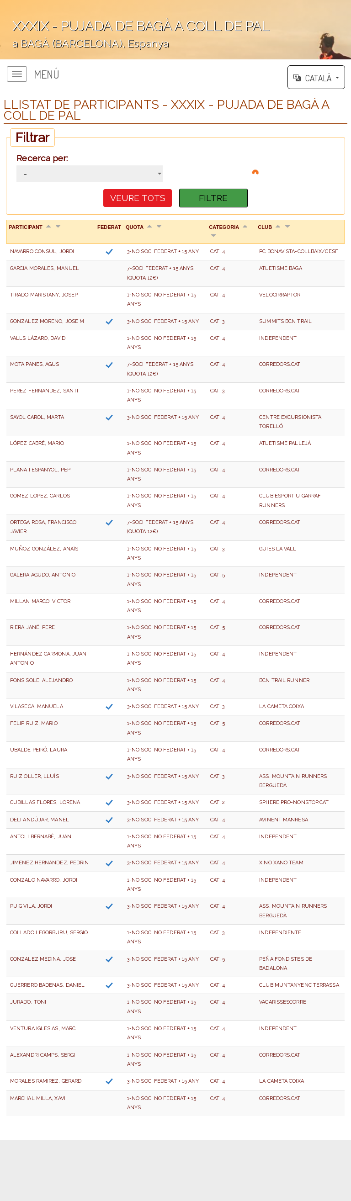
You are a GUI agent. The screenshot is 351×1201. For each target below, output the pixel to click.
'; (175, 29)
